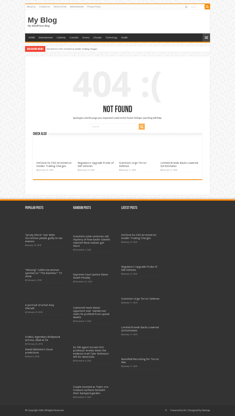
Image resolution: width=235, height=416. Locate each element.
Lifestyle (97, 37)
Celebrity (61, 37)
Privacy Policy (94, 6)
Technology (111, 37)
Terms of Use (59, 6)
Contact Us (44, 6)
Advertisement (77, 6)
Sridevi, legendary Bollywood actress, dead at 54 (42, 338)
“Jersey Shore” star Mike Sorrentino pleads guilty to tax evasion (43, 238)
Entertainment (46, 37)
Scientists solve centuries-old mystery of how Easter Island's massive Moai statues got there (91, 241)
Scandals (74, 37)
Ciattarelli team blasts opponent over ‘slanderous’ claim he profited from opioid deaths (91, 312)
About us (31, 6)
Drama (85, 37)
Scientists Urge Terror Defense (140, 298)
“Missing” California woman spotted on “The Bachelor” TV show (43, 273)
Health (124, 37)
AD (184, 410)
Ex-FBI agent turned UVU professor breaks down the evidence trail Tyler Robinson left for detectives (91, 352)
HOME (32, 37)
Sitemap (206, 410)
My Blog (42, 20)
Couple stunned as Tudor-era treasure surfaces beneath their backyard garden (90, 390)
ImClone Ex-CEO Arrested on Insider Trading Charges (72, 49)
